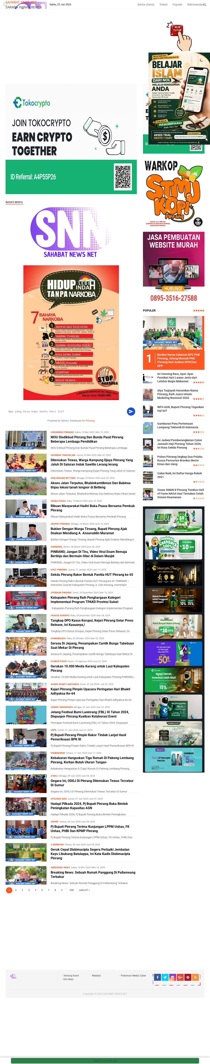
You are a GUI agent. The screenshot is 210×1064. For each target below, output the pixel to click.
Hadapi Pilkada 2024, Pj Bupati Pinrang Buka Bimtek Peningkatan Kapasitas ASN (89, 806)
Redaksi (96, 975)
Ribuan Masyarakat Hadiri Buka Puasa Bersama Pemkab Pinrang (93, 508)
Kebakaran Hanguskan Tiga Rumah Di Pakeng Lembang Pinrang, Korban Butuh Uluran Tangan (92, 760)
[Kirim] (131, 411)
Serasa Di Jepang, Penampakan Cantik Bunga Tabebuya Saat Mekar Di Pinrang (92, 645)
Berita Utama (146, 4)
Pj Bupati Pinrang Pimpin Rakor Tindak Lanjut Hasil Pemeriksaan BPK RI (88, 737)
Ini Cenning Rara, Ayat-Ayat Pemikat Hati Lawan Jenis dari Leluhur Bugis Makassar (177, 377)
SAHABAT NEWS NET (21, 2)
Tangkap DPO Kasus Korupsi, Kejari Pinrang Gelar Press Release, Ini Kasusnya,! (92, 623)
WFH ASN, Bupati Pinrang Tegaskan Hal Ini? (180, 408)
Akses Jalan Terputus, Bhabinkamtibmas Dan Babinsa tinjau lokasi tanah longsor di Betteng (91, 485)
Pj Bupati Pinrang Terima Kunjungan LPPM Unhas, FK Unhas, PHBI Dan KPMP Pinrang (90, 829)
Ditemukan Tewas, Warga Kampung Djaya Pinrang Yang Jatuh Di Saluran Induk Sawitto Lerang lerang (92, 462)
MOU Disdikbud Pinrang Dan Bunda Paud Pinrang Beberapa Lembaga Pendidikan (87, 439)
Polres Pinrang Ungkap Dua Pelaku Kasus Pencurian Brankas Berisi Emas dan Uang (179, 460)
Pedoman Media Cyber (133, 975)
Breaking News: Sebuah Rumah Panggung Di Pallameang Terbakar (93, 875)
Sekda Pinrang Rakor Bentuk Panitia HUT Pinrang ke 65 (92, 575)
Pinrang (90, 420)
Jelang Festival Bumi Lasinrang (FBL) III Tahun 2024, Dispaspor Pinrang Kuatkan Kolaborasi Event (90, 714)
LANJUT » (84, 890)
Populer (177, 4)
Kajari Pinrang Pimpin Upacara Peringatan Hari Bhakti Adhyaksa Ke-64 (90, 691)
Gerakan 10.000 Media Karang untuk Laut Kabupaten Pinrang (90, 668)
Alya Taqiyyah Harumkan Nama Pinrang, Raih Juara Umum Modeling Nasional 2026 (177, 394)
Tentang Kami (71, 975)
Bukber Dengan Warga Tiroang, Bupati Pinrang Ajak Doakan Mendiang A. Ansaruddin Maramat (89, 531)
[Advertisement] (105, 53)
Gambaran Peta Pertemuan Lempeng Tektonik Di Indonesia (177, 425)
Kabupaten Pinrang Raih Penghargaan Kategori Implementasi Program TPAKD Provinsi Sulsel (85, 600)
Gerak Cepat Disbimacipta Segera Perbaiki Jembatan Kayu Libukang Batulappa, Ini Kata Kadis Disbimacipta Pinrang (90, 854)
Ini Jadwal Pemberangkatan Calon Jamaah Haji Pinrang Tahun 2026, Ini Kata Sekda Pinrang (179, 444)
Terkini (163, 4)
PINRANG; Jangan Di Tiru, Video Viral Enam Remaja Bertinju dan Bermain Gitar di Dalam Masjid (89, 554)
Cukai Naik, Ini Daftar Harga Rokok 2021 (179, 475)
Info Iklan (68, 979)
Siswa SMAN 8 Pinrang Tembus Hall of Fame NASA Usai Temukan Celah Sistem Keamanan (180, 493)
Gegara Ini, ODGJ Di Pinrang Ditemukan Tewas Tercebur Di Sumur (92, 783)
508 (72, 890)
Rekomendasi (195, 4)
